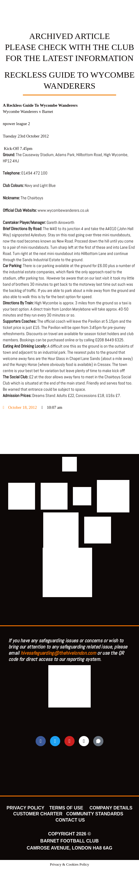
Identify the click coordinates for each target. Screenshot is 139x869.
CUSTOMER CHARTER (37, 813)
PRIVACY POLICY (25, 807)
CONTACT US (70, 820)
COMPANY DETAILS (111, 807)
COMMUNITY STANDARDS (94, 813)
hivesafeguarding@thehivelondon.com (58, 653)
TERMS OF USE (66, 807)
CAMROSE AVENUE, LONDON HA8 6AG (69, 848)
